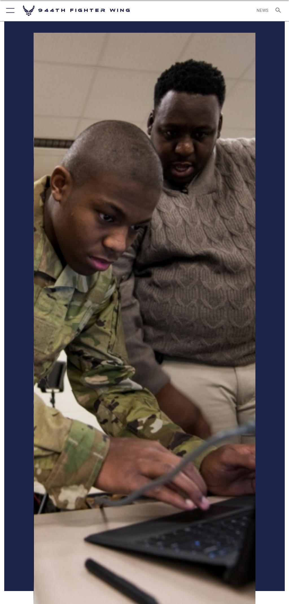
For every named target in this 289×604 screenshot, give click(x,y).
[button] (9, 10)
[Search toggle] (279, 10)
